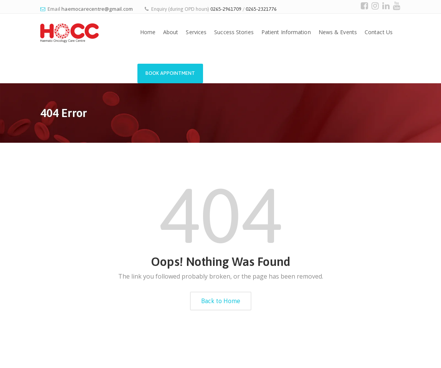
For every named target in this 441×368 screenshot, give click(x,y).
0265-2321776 (261, 9)
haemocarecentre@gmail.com (97, 8)
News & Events (338, 32)
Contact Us (379, 32)
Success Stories (234, 32)
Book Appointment (170, 73)
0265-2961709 (225, 9)
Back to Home (220, 300)
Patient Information (286, 32)
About (170, 32)
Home (147, 32)
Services (196, 32)
